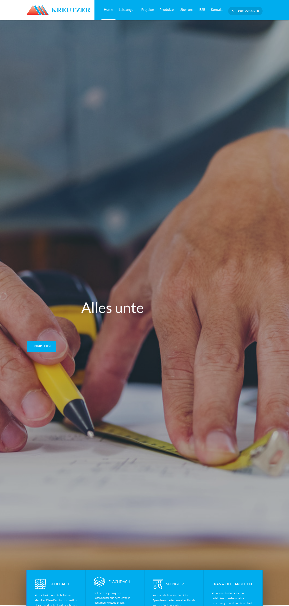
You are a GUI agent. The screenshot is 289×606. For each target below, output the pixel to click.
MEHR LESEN (42, 346)
